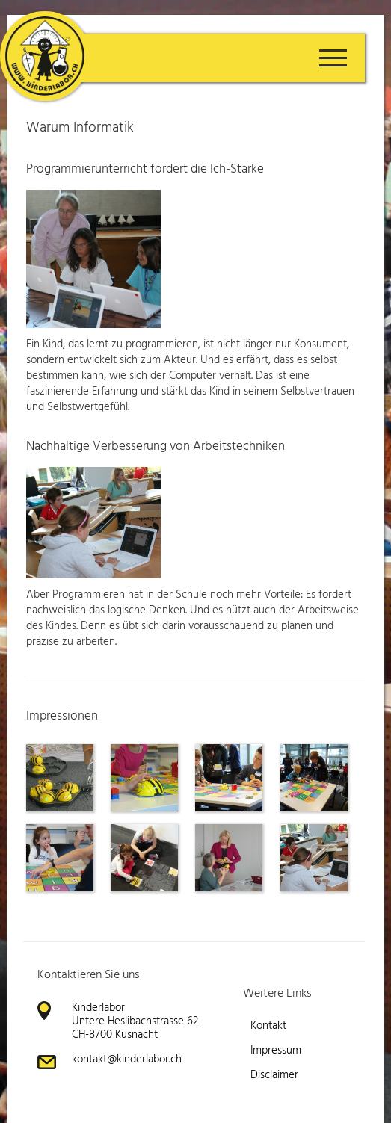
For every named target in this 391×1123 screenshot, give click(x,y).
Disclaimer (274, 1075)
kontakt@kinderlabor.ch (127, 1059)
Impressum (275, 1050)
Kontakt (268, 1026)
